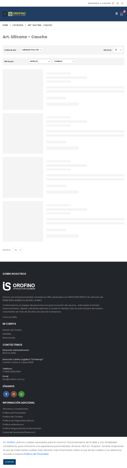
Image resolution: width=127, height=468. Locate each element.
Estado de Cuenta (12, 329)
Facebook (6, 394)
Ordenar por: (10, 50)
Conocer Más (10, 317)
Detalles (7, 333)
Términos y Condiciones (15, 408)
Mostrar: (108, 50)
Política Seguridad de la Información (22, 428)
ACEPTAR (9, 462)
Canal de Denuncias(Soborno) (19, 432)
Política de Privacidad (14, 412)
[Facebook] (113, 3)
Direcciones (9, 337)
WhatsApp (122, 3)
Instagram (14, 394)
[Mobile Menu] (5, 14)
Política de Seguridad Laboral (18, 420)
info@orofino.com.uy (14, 379)
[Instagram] (118, 3)
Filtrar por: (9, 61)
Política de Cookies (13, 416)
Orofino (10, 442)
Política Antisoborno (13, 424)
